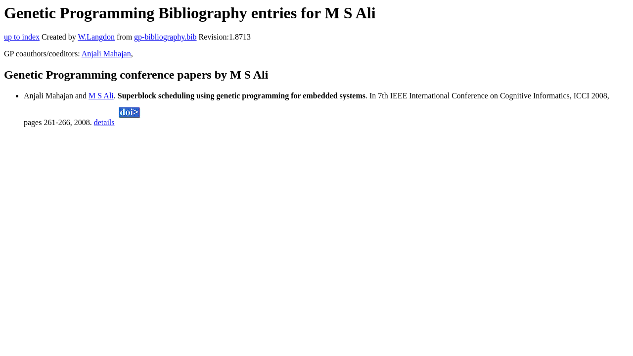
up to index (22, 37)
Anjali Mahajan (106, 53)
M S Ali (101, 95)
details (104, 122)
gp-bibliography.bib (165, 37)
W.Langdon (96, 37)
